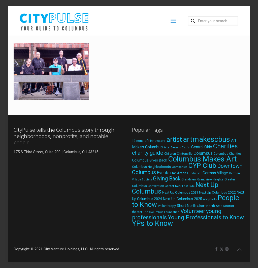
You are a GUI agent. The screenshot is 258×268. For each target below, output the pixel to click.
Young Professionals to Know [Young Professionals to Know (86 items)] (206, 217)
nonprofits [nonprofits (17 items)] (210, 199)
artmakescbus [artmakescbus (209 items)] (206, 139)
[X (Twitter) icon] (221, 249)
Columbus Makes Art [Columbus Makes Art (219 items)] (202, 159)
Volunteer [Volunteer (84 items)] (192, 211)
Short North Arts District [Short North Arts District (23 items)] (215, 206)
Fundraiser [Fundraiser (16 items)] (194, 173)
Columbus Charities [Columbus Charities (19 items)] (228, 153)
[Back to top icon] (239, 249)
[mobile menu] (173, 21)
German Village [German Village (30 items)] (215, 173)
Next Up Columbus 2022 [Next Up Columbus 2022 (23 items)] (217, 192)
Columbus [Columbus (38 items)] (203, 153)
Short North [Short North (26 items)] (186, 206)
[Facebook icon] (216, 249)
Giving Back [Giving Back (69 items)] (166, 178)
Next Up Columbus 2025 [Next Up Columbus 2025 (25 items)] (182, 199)
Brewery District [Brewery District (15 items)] (180, 147)
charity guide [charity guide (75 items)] (147, 153)
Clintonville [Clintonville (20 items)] (184, 153)
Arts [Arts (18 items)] (167, 147)
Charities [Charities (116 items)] (225, 146)
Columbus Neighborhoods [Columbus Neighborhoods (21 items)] (151, 167)
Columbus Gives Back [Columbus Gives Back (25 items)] (149, 160)
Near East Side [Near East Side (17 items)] (185, 186)
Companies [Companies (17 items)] (179, 167)
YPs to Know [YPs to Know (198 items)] (152, 223)
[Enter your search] (213, 20)
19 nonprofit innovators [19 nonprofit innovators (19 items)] (149, 141)
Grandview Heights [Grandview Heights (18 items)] (210, 179)
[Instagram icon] (227, 249)
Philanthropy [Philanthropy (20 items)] (167, 206)
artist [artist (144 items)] (174, 139)
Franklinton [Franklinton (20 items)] (178, 173)
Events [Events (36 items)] (163, 172)
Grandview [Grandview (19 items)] (188, 179)
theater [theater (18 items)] (137, 212)
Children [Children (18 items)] (170, 153)
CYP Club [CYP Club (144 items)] (202, 165)
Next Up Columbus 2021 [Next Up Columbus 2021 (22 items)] (180, 192)
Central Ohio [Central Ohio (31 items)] (201, 147)
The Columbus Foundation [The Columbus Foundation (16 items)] (161, 212)
